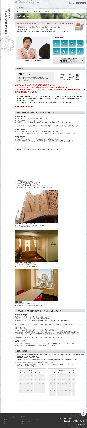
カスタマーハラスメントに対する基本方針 (30, 419)
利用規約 (23, 416)
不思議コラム (15, 416)
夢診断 (5, 423)
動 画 (47, 11)
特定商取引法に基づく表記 (26, 421)
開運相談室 (21, 7)
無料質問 (56, 11)
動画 (5, 421)
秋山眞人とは (37, 11)
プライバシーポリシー (25, 417)
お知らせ (25, 11)
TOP (17, 7)
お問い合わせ (81, 3)
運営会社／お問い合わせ (26, 423)
